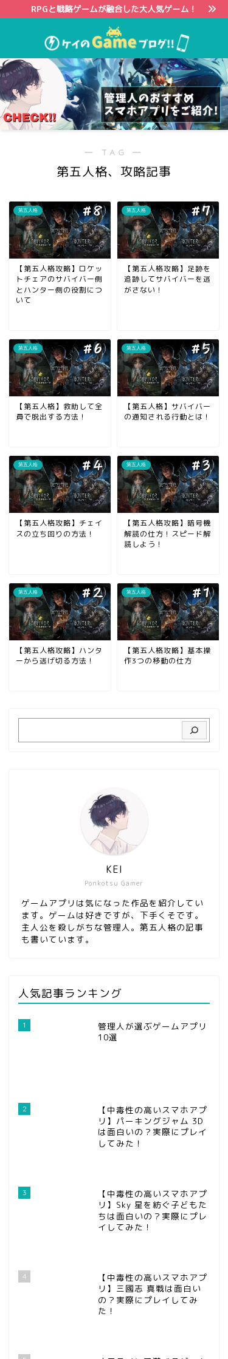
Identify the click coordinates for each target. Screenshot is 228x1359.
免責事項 (158, 1329)
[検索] (194, 730)
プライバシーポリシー (90, 1329)
